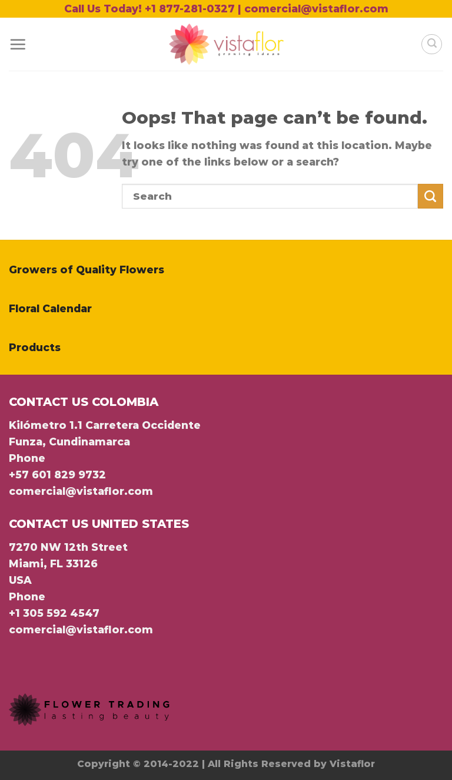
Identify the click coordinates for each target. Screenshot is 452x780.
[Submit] (430, 196)
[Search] (431, 44)
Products (35, 347)
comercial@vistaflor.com (81, 491)
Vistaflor (352, 763)
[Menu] (17, 44)
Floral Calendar (50, 308)
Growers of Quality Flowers (86, 269)
